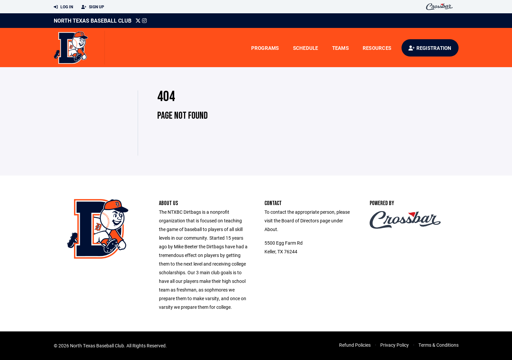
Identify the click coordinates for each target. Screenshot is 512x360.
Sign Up (92, 7)
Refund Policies (355, 345)
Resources (377, 48)
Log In (63, 7)
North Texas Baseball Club (92, 20)
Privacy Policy (394, 345)
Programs (265, 48)
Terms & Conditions (438, 345)
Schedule (305, 48)
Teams (340, 48)
